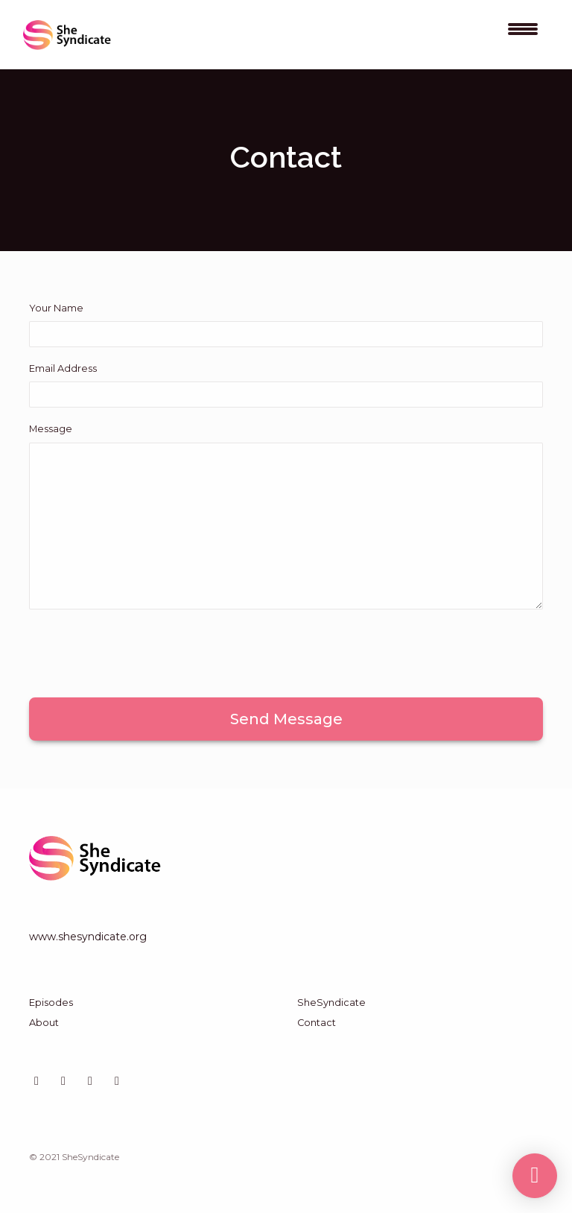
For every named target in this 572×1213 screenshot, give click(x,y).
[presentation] (142, 650)
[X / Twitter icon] (90, 1081)
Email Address (63, 368)
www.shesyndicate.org (88, 936)
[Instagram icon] (63, 1081)
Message (50, 428)
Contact (316, 1022)
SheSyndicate (331, 1002)
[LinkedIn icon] (36, 1081)
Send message (286, 719)
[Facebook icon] (116, 1081)
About (44, 1022)
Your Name (56, 308)
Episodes (51, 1002)
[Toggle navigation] (523, 34)
